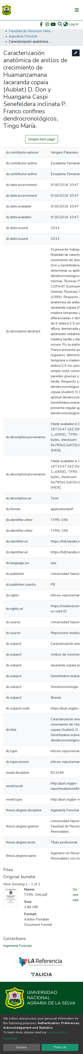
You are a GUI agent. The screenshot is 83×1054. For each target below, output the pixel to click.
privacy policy (57, 1032)
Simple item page (41, 139)
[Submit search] (60, 24)
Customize (10, 1038)
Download (75, 894)
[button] (65, 24)
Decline (21, 1047)
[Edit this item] (76, 52)
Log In (74, 24)
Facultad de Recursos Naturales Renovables (31, 31)
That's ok (59, 1047)
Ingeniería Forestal (23, 36)
